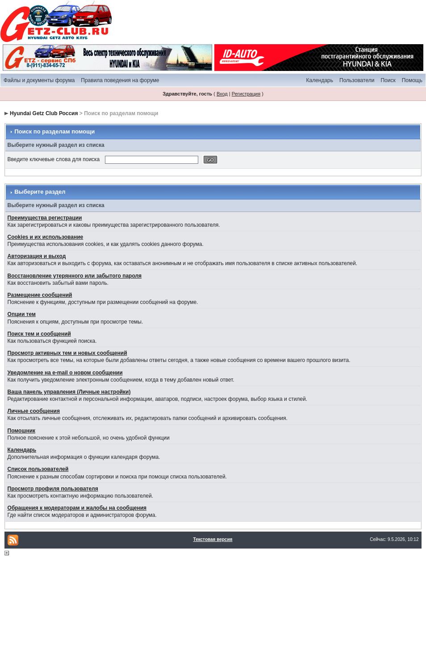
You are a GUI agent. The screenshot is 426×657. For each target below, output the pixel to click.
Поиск (387, 80)
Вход (222, 93)
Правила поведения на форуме (120, 80)
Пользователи (356, 80)
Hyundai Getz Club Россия (44, 113)
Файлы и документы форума (39, 80)
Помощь (412, 80)
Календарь (319, 80)
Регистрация (246, 93)
